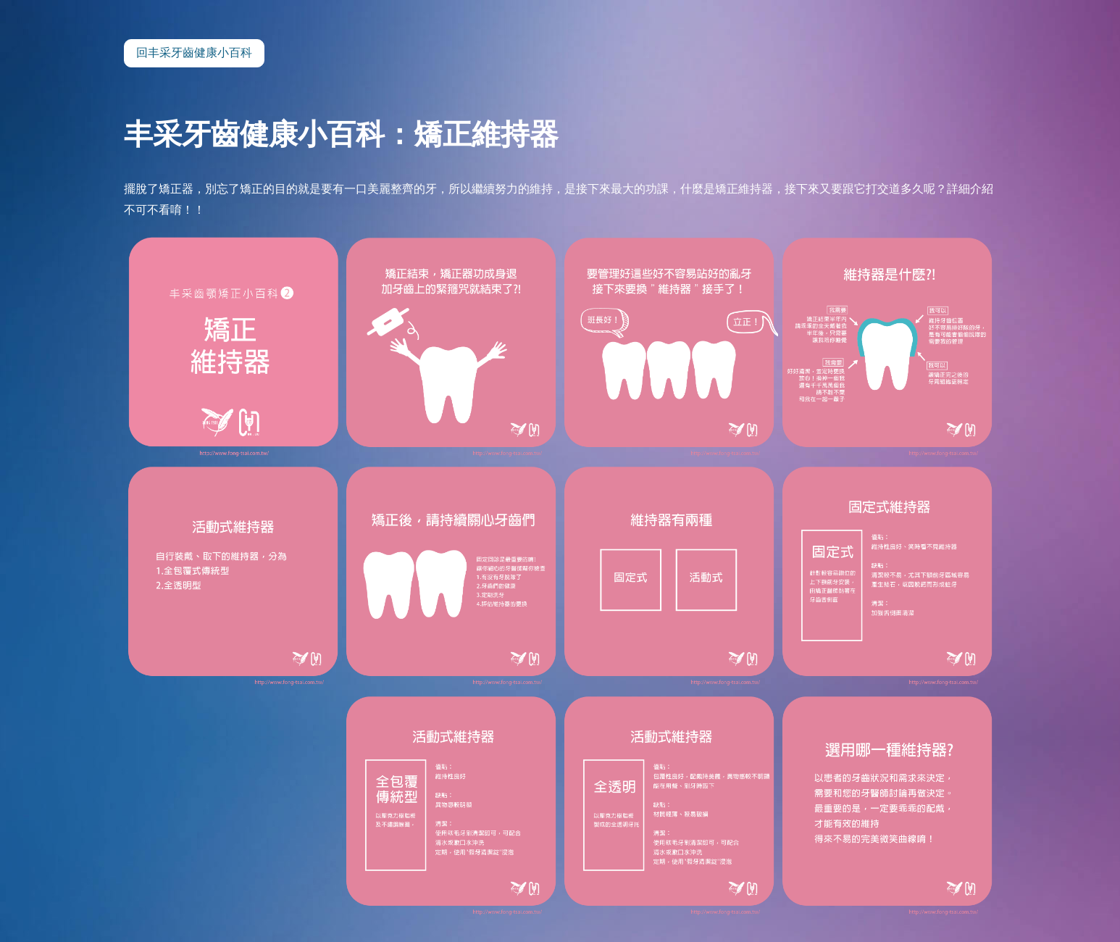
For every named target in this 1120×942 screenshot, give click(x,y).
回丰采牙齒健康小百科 (194, 52)
